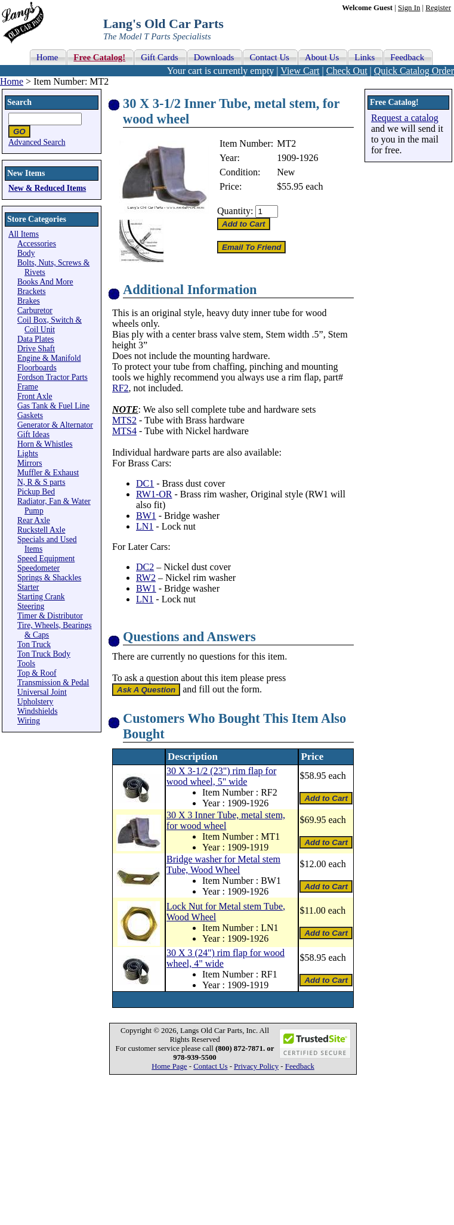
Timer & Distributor (50, 615)
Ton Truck (34, 644)
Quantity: (235, 211)
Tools (26, 663)
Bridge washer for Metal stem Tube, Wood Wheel (223, 864)
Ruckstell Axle (41, 529)
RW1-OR (154, 494)
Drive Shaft (36, 348)
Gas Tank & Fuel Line (53, 405)
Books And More (45, 281)
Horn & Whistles (45, 444)
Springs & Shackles (49, 577)
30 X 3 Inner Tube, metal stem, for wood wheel (225, 820)
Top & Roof (37, 673)
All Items (23, 234)
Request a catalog (404, 118)
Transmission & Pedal (53, 682)
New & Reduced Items (47, 188)
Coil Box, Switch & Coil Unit (49, 324)
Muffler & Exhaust (48, 472)
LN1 (144, 526)
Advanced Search (37, 142)
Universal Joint (42, 692)
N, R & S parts (41, 482)
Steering (30, 606)
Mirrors (29, 463)
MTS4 (124, 431)
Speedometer (38, 568)
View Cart (299, 71)
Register (438, 8)
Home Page (169, 1066)
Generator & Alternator (55, 424)
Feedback (299, 1066)
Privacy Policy (256, 1066)
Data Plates (35, 339)
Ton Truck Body (43, 653)
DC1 (145, 483)
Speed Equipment (46, 558)
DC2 (145, 567)
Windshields (37, 711)
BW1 (146, 516)
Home (11, 81)
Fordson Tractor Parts (52, 377)
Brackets (31, 291)
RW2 (146, 578)
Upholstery (35, 701)
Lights (27, 453)
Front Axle (34, 396)
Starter (28, 587)
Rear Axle (33, 520)
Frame (27, 386)
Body (26, 253)
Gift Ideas (33, 434)
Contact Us (210, 1066)
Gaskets (30, 415)
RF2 (120, 388)
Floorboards (37, 367)
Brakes (28, 300)
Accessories (36, 243)
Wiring (28, 720)
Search (19, 102)
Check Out (346, 71)
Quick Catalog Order (414, 71)
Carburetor (34, 310)
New (286, 172)
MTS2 (124, 420)
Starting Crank (41, 596)
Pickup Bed (36, 491)
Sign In (409, 8)
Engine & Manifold (49, 358)
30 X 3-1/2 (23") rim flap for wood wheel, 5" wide (221, 776)
